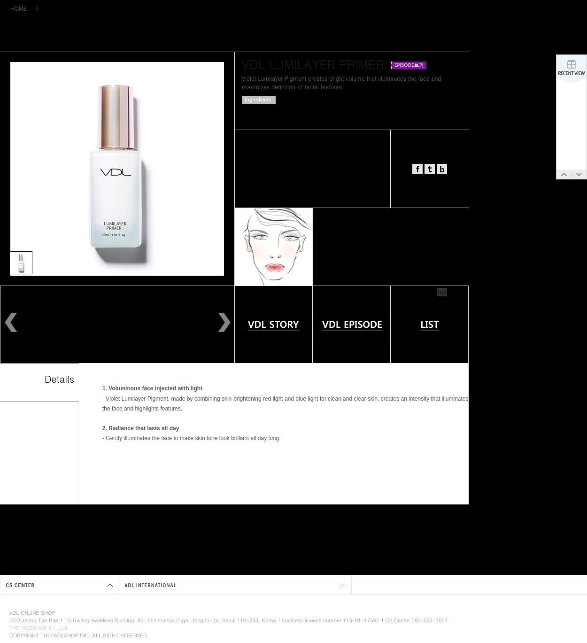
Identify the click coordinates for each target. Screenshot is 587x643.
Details (59, 379)
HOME (18, 8)
